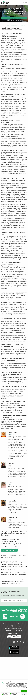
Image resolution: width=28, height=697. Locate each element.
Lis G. (10, 483)
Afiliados (21, 632)
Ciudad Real (22, 25)
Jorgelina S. (12, 517)
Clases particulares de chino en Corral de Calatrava (13, 563)
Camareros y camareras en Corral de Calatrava (12, 564)
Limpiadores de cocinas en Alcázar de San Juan (12, 581)
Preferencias (14, 693)
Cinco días (5, 610)
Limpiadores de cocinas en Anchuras (10, 578)
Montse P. (12, 501)
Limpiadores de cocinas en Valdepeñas (10, 585)
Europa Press (13, 610)
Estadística (5, 694)
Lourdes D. (12, 463)
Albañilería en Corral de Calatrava (9, 569)
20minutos (5, 616)
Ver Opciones (23, 694)
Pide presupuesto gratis (14, 18)
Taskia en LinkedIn (20, 641)
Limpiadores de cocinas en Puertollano (10, 583)
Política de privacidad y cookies (13, 627)
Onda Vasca (22, 616)
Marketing (14, 694)
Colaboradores (7, 632)
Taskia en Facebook (17, 641)
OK (24, 691)
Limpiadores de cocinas (12, 25)
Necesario (5, 693)
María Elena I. (13, 433)
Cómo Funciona (7, 623)
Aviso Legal (13, 625)
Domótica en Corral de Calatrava (9, 561)
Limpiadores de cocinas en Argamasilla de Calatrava (13, 579)
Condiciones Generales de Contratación (13, 628)
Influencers (15, 632)
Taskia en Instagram (14, 641)
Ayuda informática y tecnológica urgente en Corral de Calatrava (14, 567)
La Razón (13, 616)
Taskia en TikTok (23, 641)
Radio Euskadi (22, 610)
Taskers (2, 25)
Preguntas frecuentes (18, 623)
